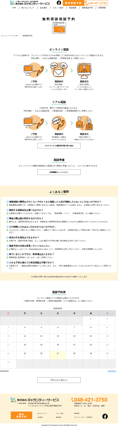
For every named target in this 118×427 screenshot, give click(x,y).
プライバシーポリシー (59, 380)
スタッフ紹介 (58, 8)
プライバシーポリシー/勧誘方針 (87, 417)
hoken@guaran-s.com (60, 276)
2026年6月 (112, 371)
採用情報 (102, 8)
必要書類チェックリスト (59, 172)
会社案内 (43, 8)
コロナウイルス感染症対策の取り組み (59, 145)
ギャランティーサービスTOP (11, 36)
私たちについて (28, 8)
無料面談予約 (87, 8)
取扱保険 (72, 8)
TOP (14, 8)
